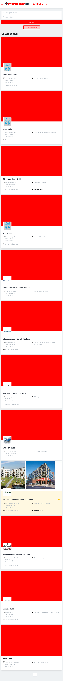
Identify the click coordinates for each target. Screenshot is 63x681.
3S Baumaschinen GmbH (12, 179)
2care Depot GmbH (10, 75)
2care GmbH (7, 129)
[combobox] (31, 13)
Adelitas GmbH (8, 609)
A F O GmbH (7, 233)
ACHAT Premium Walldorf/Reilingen (16, 554)
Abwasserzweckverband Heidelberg (16, 339)
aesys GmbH (7, 659)
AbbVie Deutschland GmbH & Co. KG (16, 288)
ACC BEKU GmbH (9, 448)
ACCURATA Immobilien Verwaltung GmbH (18, 500)
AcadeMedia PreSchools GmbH (14, 393)
